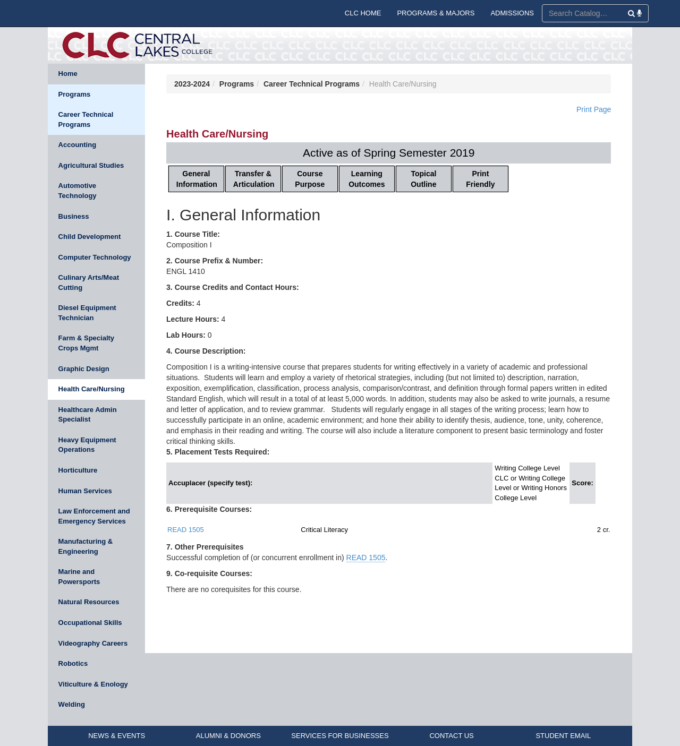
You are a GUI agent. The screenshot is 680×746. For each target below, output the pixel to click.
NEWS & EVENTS (116, 736)
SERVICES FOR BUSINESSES (339, 736)
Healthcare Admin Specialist (87, 415)
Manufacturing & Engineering (85, 546)
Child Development (89, 237)
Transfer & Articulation (254, 178)
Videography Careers (93, 643)
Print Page (593, 109)
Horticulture (78, 470)
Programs (74, 94)
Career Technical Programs (86, 119)
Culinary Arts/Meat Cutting (88, 282)
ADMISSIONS (512, 13)
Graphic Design (83, 369)
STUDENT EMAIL (563, 736)
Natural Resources (89, 602)
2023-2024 (192, 84)
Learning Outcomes (366, 178)
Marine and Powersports (79, 577)
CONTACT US (451, 736)
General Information (196, 178)
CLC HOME (363, 13)
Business (73, 216)
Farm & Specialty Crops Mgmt (86, 343)
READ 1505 (185, 530)
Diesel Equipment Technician (87, 313)
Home (68, 74)
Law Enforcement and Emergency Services (94, 516)
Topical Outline (423, 178)
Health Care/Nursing (91, 389)
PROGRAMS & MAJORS (435, 13)
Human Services (85, 491)
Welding (71, 704)
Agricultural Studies (91, 165)
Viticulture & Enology (93, 684)
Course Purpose (310, 178)
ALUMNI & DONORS (228, 736)
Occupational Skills (90, 623)
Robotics (73, 663)
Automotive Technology (77, 191)
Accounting (77, 145)
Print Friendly (480, 178)
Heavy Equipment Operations (87, 445)
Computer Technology (94, 257)
